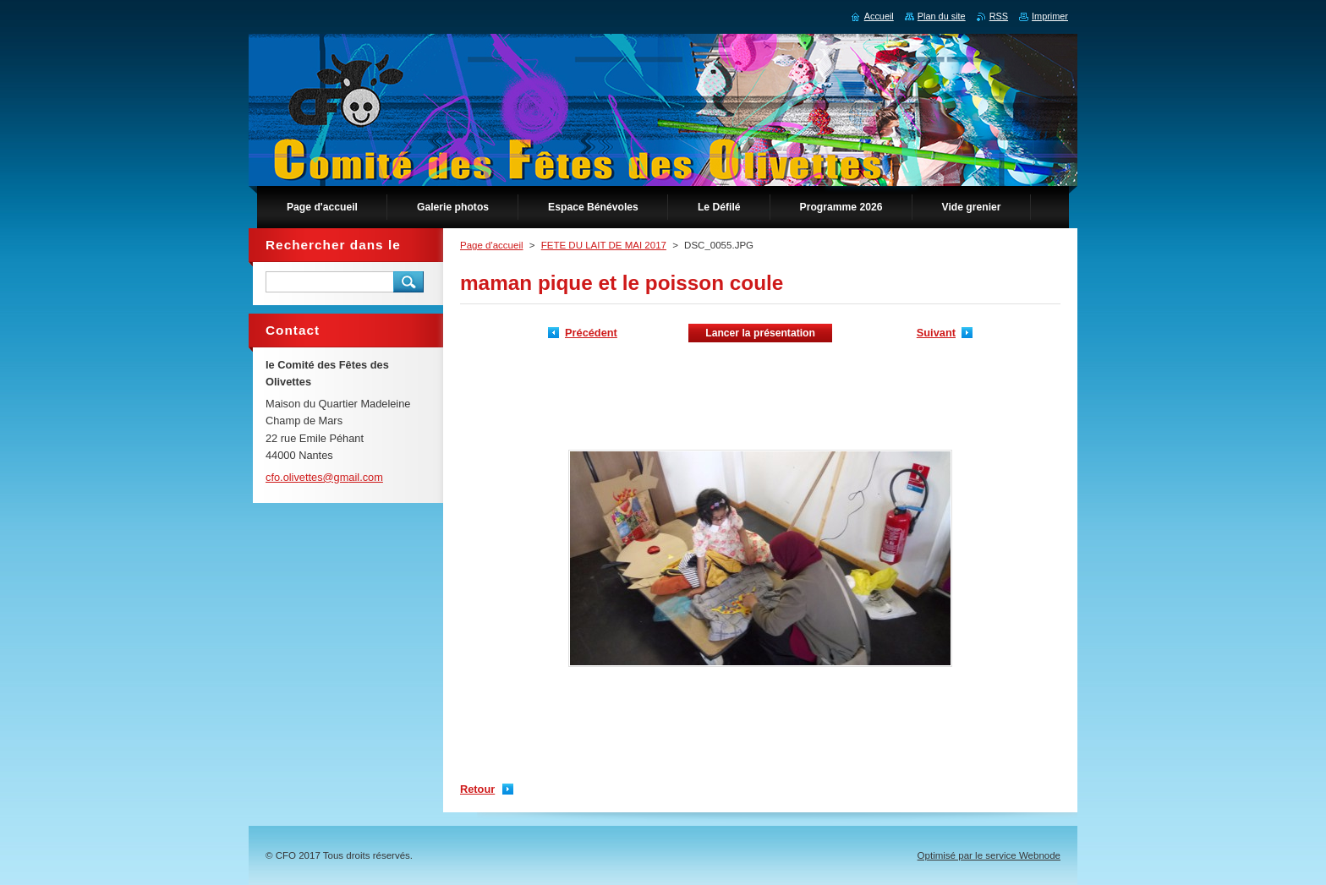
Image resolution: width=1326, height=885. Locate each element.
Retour (477, 789)
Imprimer (1050, 16)
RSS (998, 16)
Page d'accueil (491, 245)
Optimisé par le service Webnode (989, 855)
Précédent (591, 332)
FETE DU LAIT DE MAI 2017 (603, 245)
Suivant (936, 332)
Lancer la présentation (760, 333)
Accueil (879, 16)
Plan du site (942, 16)
